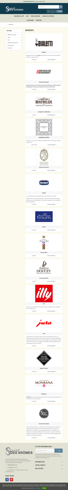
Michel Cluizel (44, 368)
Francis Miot (44, 252)
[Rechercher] (50, 7)
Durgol (44, 193)
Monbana (44, 394)
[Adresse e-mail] (44, 451)
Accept (44, 488)
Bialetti (44, 52)
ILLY (44, 303)
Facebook (7, 479)
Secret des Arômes (44, 423)
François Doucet (43, 278)
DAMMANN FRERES (44, 137)
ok (58, 450)
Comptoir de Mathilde (44, 112)
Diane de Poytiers (44, 167)
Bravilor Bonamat (44, 82)
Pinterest (11, 479)
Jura (44, 333)
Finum (44, 227)
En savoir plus (37, 488)
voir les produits (51, 59)
